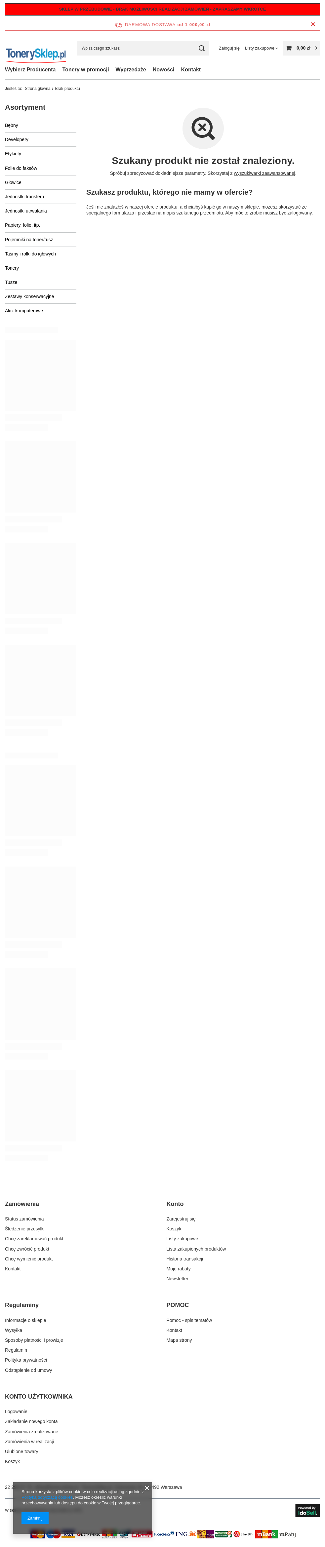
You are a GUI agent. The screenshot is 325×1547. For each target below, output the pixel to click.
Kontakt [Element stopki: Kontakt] (12, 1268)
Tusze (11, 282)
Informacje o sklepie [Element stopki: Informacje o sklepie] (25, 1320)
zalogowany (299, 212)
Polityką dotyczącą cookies (47, 1497)
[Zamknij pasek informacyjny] (313, 24)
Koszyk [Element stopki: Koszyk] (174, 1228)
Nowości (164, 69)
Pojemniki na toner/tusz (29, 239)
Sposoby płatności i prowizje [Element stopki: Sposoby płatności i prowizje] (34, 1340)
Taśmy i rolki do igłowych (30, 253)
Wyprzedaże (131, 69)
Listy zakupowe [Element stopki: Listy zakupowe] (182, 1238)
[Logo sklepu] (36, 48)
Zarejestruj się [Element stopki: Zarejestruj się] (181, 1218)
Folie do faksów (21, 168)
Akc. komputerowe (24, 310)
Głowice (13, 182)
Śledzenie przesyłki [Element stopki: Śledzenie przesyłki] (25, 1228)
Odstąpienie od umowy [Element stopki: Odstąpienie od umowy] (28, 1370)
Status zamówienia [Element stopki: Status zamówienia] (24, 1218)
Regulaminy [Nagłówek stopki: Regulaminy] (22, 1305)
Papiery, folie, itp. (22, 225)
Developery (16, 139)
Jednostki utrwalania (26, 210)
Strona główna (37, 88)
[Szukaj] (201, 48)
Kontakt (191, 69)
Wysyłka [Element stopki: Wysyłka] (13, 1330)
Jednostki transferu (24, 196)
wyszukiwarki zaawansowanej (264, 173)
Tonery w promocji (85, 69)
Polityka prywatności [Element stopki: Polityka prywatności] (26, 1360)
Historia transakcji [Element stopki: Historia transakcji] (185, 1258)
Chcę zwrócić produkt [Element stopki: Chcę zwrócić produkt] (27, 1249)
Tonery (12, 268)
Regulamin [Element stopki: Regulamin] (16, 1350)
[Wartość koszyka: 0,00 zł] (301, 48)
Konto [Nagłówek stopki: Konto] (175, 1204)
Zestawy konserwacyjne (29, 296)
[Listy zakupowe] (261, 48)
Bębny (11, 125)
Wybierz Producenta (30, 69)
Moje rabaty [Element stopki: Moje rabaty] (179, 1268)
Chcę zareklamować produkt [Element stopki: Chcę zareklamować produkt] (34, 1238)
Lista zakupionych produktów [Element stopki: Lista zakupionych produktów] (196, 1249)
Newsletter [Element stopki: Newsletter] (177, 1278)
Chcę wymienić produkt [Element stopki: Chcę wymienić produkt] (29, 1258)
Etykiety (13, 153)
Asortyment (25, 107)
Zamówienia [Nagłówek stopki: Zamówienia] (22, 1204)
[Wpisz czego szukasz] (143, 48)
